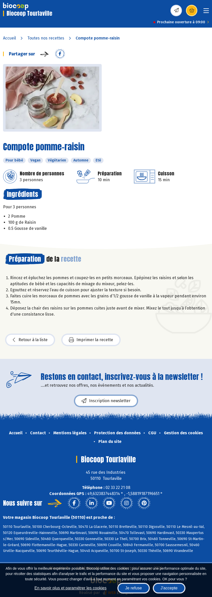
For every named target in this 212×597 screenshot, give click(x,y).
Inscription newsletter (106, 400)
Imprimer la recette (91, 339)
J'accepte (169, 588)
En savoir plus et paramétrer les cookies (70, 588)
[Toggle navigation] (206, 12)
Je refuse (133, 588)
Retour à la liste (30, 339)
